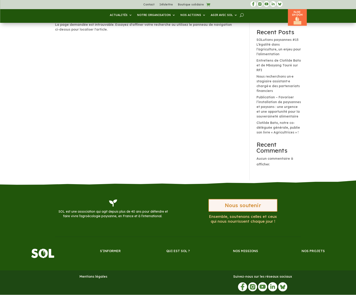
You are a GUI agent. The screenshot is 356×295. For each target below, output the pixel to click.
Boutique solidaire (191, 4)
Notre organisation (154, 15)
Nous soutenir (242, 205)
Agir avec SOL (222, 15)
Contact (148, 4)
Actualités (119, 15)
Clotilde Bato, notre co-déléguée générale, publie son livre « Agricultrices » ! (278, 127)
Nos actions (190, 15)
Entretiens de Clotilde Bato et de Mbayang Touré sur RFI (278, 65)
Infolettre (166, 4)
